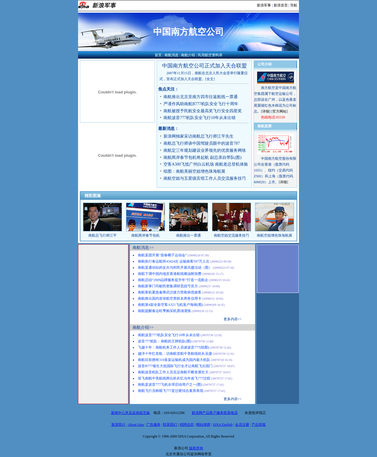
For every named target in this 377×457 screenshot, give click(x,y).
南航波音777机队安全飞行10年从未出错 (199, 118)
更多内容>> (233, 319)
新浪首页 (281, 5)
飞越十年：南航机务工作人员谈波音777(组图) (173, 347)
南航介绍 (188, 55)
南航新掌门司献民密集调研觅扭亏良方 (168, 286)
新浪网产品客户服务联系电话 (215, 413)
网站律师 (203, 425)
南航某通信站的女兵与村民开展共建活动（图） (175, 267)
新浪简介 (118, 425)
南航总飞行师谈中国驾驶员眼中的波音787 (201, 143)
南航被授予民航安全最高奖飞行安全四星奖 (202, 111)
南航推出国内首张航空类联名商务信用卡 (169, 298)
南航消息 (171, 55)
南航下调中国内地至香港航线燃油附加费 (169, 274)
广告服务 (153, 425)
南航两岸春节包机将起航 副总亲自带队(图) (202, 157)
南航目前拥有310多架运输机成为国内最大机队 (174, 360)
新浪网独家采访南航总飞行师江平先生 (198, 136)
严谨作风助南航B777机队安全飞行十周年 (200, 104)
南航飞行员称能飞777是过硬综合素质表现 (170, 391)
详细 (265, 111)
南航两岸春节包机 (145, 235)
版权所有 (196, 448)
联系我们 (170, 425)
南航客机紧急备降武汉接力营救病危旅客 (169, 292)
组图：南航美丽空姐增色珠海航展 (194, 171)
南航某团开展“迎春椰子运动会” (162, 255)
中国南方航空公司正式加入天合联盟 (204, 66)
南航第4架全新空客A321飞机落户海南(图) (170, 305)
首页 (158, 55)
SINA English (222, 425)
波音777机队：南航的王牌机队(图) (164, 341)
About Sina (136, 425)
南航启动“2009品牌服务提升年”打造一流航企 (173, 280)
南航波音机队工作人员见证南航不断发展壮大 (173, 372)
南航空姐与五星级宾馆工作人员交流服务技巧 (204, 178)
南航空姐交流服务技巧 (231, 235)
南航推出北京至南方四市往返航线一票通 (200, 97)
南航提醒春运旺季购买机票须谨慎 (164, 311)
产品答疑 (259, 425)
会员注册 (242, 425)
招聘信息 (187, 425)
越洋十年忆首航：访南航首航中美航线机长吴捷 (175, 354)
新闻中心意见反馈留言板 (130, 413)
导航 (293, 5)
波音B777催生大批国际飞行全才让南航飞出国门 (175, 366)
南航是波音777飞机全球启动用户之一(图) (170, 384)
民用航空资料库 (210, 55)
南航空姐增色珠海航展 (274, 235)
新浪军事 (264, 5)
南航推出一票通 (188, 235)
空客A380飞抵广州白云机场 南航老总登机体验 (205, 164)
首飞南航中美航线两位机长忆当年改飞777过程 (174, 378)
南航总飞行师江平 (102, 235)
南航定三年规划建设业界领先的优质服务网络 (204, 150)
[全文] (210, 79)
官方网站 (279, 111)
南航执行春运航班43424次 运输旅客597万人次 (173, 261)
